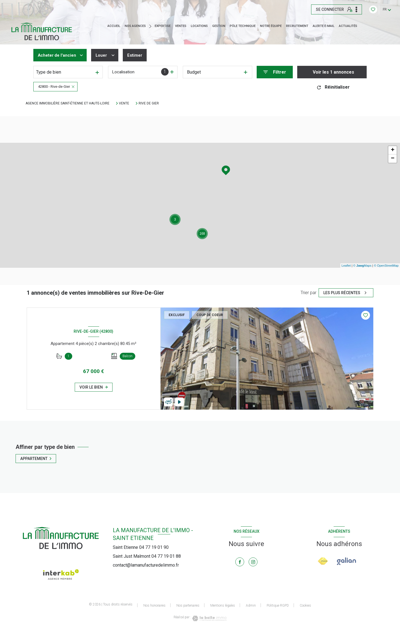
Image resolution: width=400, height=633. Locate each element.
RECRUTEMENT (297, 26)
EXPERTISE (163, 26)
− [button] (392, 158)
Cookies (305, 605)
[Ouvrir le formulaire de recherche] (275, 72)
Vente (124, 103)
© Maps (362, 265)
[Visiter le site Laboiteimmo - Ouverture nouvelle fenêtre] (209, 618)
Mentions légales (222, 605)
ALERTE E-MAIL (323, 26)
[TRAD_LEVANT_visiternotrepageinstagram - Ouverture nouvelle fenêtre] (253, 561)
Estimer (139, 55)
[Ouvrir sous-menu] (151, 26)
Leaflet (346, 265)
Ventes (180, 26)
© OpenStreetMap (386, 265)
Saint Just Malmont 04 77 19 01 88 (147, 556)
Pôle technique (243, 26)
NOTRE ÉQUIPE (271, 26)
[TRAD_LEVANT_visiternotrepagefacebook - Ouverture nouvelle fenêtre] (239, 561)
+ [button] (392, 150)
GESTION (218, 26)
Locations (199, 26)
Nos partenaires (187, 605)
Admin (251, 605)
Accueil (114, 26)
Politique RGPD (278, 605)
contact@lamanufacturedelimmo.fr (146, 565)
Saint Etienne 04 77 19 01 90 (141, 547)
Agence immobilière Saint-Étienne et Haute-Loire (67, 103)
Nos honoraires (154, 605)
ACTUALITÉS (348, 26)
